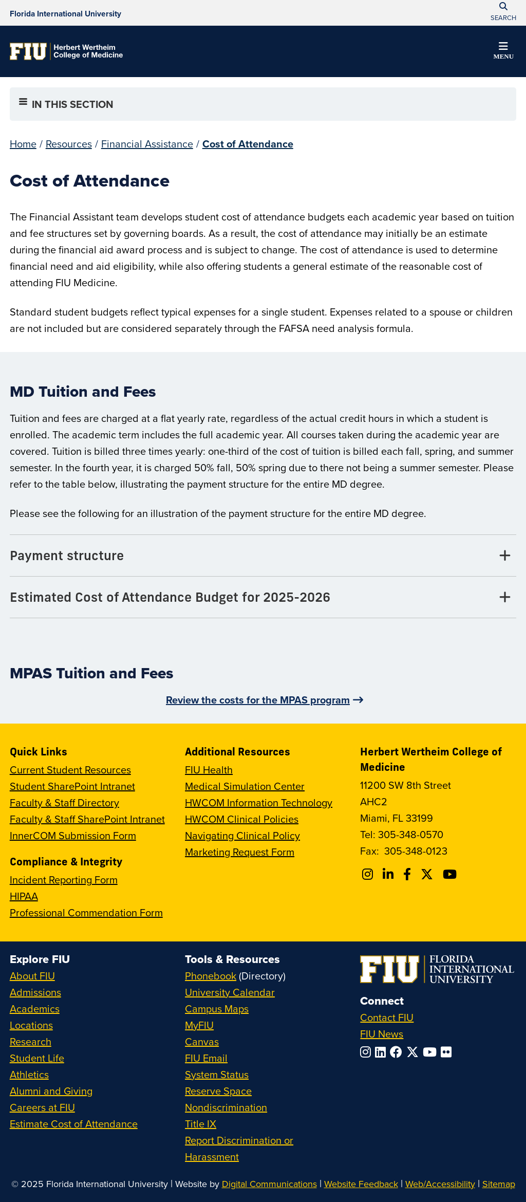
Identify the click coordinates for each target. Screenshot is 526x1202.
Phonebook (210, 975)
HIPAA (24, 896)
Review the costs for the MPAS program (258, 699)
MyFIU (199, 1025)
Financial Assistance (147, 143)
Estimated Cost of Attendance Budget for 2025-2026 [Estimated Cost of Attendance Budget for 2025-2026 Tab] (170, 597)
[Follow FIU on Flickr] (448, 1052)
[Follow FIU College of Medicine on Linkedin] (390, 874)
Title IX (200, 1123)
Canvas (202, 1041)
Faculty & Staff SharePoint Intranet (87, 818)
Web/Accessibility (440, 1183)
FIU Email (206, 1057)
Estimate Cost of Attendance (74, 1123)
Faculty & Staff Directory (64, 802)
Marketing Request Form (239, 851)
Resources (69, 143)
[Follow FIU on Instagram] (367, 1052)
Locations (31, 1025)
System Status (217, 1074)
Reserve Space (218, 1090)
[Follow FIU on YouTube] (432, 1052)
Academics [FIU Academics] (35, 1008)
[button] (503, 52)
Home (23, 143)
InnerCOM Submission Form (73, 835)
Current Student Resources (70, 769)
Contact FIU (387, 1017)
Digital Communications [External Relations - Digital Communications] (269, 1183)
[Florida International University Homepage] (65, 13)
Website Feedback (361, 1183)
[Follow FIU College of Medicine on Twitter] (428, 874)
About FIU (32, 975)
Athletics (29, 1074)
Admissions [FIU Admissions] (35, 992)
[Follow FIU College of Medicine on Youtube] (451, 874)
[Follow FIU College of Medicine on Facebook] (408, 874)
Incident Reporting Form (64, 879)
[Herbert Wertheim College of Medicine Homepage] (66, 51)
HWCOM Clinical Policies (241, 818)
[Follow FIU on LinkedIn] (382, 1052)
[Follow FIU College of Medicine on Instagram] (369, 874)
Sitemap (498, 1183)
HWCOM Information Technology (258, 802)
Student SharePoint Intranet (72, 786)
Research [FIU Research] (30, 1041)
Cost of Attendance (247, 143)
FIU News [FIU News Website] (381, 1033)
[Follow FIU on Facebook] (398, 1052)
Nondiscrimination (226, 1107)
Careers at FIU (42, 1107)
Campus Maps (217, 1008)
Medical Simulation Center (245, 786)
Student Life (37, 1057)
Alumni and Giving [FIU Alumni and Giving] (51, 1090)
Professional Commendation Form (86, 912)
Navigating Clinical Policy (242, 835)
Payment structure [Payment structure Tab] (67, 555)
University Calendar (230, 992)
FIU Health (209, 769)
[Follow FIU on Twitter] (414, 1052)
